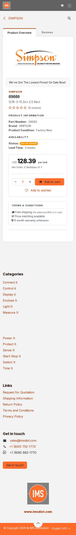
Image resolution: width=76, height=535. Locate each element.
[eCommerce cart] (62, 5)
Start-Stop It (12, 356)
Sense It (8, 350)
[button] (69, 18)
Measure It (10, 312)
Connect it (10, 282)
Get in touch (15, 465)
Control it (9, 288)
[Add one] (30, 181)
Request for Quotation (18, 392)
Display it (9, 294)
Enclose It (10, 300)
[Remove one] (15, 181)
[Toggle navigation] (69, 5)
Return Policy (12, 404)
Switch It (9, 362)
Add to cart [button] (49, 182)
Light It (7, 306)
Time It (8, 368)
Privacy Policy (13, 416)
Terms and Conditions (18, 410)
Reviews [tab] (47, 32)
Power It (9, 338)
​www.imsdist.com (38, 512)
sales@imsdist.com (22, 440)
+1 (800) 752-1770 (22, 446)
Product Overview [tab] (20, 32)
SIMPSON (13, 18)
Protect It (9, 344)
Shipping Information (18, 398)
